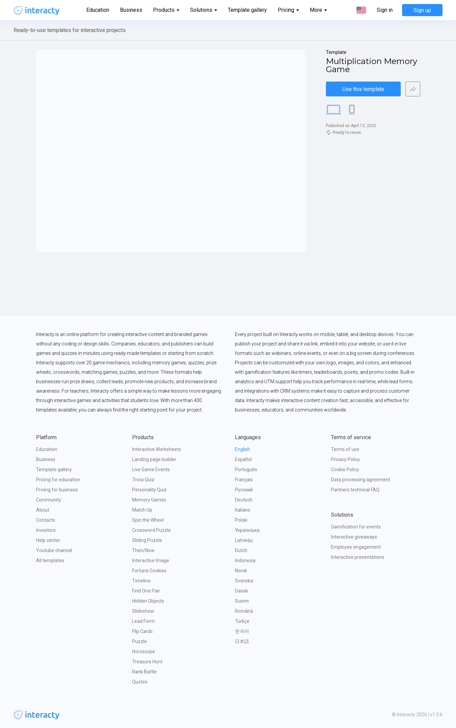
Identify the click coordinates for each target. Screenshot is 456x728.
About (42, 510)
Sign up (422, 10)
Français (244, 479)
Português (246, 469)
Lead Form (143, 621)
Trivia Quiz (143, 479)
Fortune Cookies (149, 570)
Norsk (241, 570)
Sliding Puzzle (147, 540)
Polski (241, 520)
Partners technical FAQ (355, 489)
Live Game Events (151, 469)
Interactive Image (150, 560)
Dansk (241, 591)
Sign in (385, 10)
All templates (50, 560)
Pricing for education (58, 479)
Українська (247, 530)
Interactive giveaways (354, 537)
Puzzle (139, 641)
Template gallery (247, 10)
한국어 (242, 631)
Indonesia (245, 560)
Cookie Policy (345, 469)
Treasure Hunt (147, 661)
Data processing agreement (360, 479)
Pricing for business (57, 489)
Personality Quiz (149, 489)
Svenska (244, 580)
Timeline (141, 580)
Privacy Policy (345, 459)
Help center (48, 540)
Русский (244, 489)
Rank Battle (144, 671)
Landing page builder (154, 459)
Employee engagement (356, 547)
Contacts (45, 520)
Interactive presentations (357, 557)
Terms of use (345, 449)
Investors (46, 530)
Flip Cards (142, 631)
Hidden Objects (148, 601)
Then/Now (143, 550)
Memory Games (149, 500)
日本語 (242, 641)
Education (97, 10)
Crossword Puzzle (151, 530)
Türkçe (242, 621)
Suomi (242, 601)
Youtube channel (54, 550)
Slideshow (143, 611)
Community (48, 500)
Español (243, 459)
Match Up (142, 510)
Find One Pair (146, 591)
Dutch (241, 550)
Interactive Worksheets (156, 449)
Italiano (242, 510)
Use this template (363, 89)
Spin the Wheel (148, 520)
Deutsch (243, 500)
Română (244, 611)
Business (131, 10)
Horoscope (143, 651)
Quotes (140, 682)
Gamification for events (356, 526)
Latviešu (244, 540)
